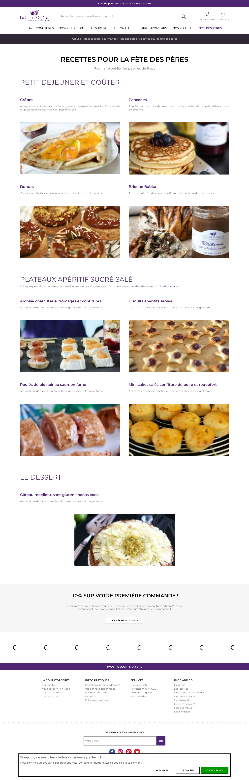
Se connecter (207, 19)
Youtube (137, 752)
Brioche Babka (142, 186)
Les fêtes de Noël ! (184, 704)
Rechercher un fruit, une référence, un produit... (88, 16)
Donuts (27, 186)
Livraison (90, 696)
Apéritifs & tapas (169, 286)
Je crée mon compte (124, 620)
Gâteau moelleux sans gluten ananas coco (59, 495)
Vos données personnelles (100, 688)
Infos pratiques (97, 680)
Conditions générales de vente (102, 684)
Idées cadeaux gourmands (99, 38)
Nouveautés (49, 684)
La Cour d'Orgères (55, 680)
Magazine (179, 684)
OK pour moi (214, 770)
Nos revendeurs (140, 696)
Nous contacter (140, 684)
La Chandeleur (182, 711)
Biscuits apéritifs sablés (150, 301)
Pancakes (138, 100)
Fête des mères (183, 707)
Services (137, 680)
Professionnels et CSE (143, 688)
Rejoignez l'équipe (141, 692)
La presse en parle (184, 696)
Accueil (76, 38)
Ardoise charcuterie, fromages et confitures (60, 301)
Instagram (120, 752)
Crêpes (26, 100)
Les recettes (181, 688)
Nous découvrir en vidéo (56, 688)
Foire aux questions (96, 700)
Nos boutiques (50, 696)
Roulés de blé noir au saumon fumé (53, 384)
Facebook (112, 752)
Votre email (92, 740)
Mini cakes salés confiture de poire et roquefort (173, 384)
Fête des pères (128, 38)
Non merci (162, 770)
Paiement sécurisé (96, 692)
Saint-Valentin (182, 700)
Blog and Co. (183, 680)
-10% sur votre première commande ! (124, 596)
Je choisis (187, 770)
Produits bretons (51, 692)
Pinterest (129, 752)
